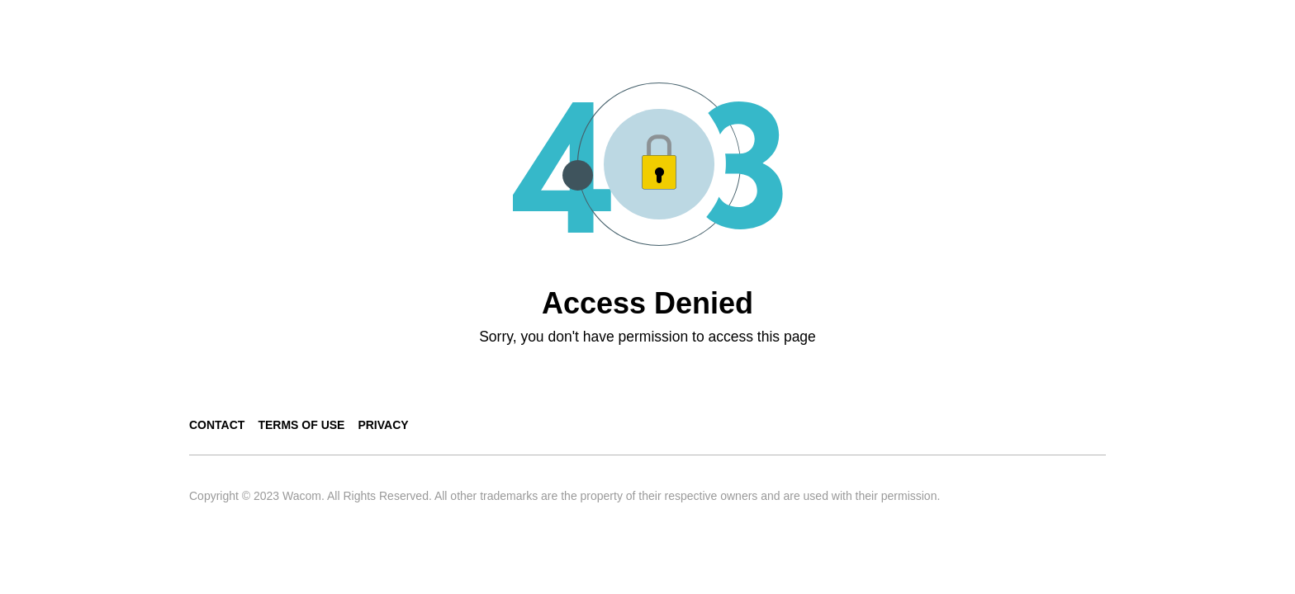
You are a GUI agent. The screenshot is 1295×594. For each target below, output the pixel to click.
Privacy (383, 424)
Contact (216, 424)
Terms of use (301, 424)
